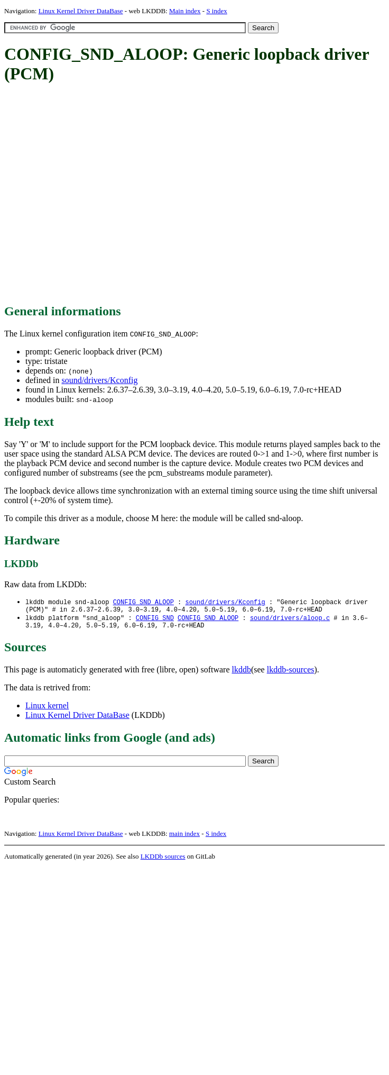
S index (216, 11)
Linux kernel (47, 709)
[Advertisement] (99, 194)
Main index (185, 11)
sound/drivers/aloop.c (290, 620)
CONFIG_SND (155, 620)
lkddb (241, 673)
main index (184, 838)
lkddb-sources (290, 673)
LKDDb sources (163, 860)
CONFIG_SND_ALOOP (143, 602)
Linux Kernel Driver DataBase (81, 11)
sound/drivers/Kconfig (99, 380)
